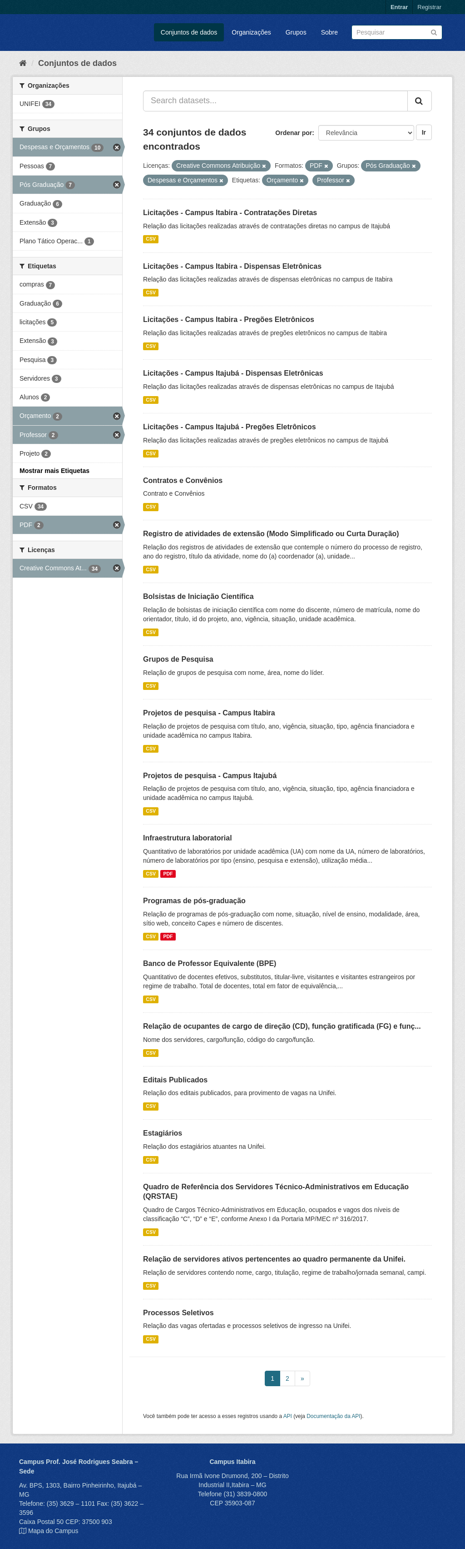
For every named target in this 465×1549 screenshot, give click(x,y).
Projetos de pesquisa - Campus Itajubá (210, 776)
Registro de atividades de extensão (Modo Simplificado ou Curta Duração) (271, 534)
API (287, 1416)
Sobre (329, 32)
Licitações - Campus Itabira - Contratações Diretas (230, 212)
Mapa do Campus (53, 1530)
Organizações (251, 32)
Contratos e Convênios (183, 480)
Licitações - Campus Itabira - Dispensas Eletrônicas (232, 266)
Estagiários (162, 1133)
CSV (151, 239)
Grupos (296, 32)
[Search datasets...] (275, 101)
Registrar (429, 7)
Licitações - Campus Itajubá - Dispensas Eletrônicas (233, 373)
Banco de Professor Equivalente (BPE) (209, 963)
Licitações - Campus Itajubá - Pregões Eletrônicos (229, 427)
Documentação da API (333, 1416)
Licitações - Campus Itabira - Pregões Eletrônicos (228, 319)
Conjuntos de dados (189, 32)
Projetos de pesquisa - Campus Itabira (209, 713)
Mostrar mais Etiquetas (54, 470)
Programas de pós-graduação (194, 901)
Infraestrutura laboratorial (187, 838)
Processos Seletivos (178, 1313)
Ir (424, 132)
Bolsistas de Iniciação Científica (198, 596)
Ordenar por (293, 132)
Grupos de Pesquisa (178, 659)
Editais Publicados (175, 1080)
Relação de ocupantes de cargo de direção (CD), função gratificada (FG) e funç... (282, 1026)
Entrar (399, 7)
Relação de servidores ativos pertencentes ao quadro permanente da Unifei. (274, 1259)
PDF (168, 873)
